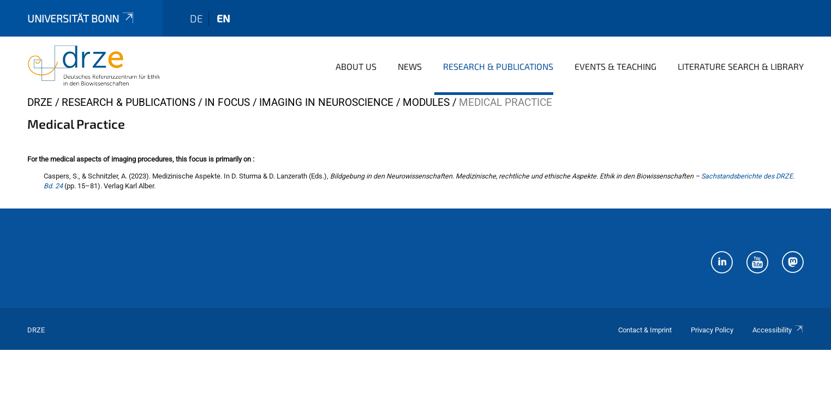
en (223, 18)
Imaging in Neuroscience (326, 102)
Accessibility (778, 330)
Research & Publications (498, 66)
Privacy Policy (712, 330)
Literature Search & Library (741, 66)
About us (356, 66)
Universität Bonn (81, 18)
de (196, 18)
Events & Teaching (615, 66)
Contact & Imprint (645, 330)
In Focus (227, 102)
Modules (426, 102)
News (410, 66)
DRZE (39, 102)
